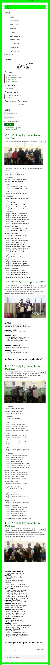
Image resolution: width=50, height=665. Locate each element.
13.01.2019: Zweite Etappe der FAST (24, 282)
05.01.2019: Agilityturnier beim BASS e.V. (22, 524)
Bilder (12, 32)
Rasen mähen (10, 97)
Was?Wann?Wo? (16, 36)
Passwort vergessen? (11, 130)
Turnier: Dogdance (11, 81)
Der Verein (14, 21)
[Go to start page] (6, 650)
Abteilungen (15, 40)
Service (13, 28)
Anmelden (9, 124)
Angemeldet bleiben (12, 121)
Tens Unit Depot (21, 104)
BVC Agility (14, 44)
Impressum (14, 51)
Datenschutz (15, 47)
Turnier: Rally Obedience (13, 77)
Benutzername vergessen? (12, 128)
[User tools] (43, 141)
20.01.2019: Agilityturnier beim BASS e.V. (22, 137)
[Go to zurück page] (11, 650)
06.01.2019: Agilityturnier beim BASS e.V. (22, 367)
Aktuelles (14, 24)
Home (12, 17)
